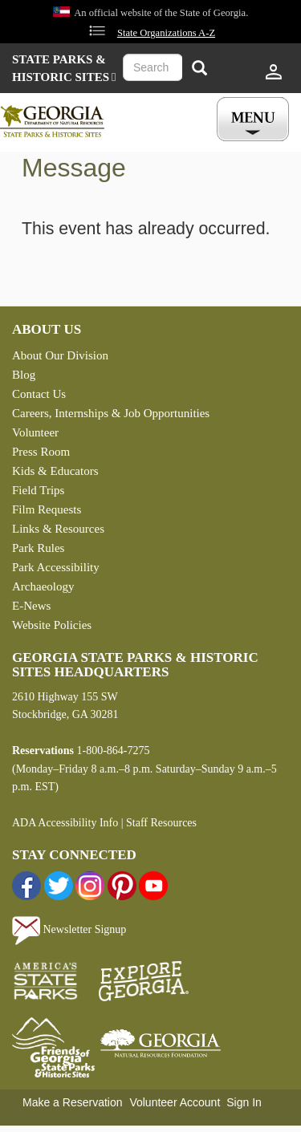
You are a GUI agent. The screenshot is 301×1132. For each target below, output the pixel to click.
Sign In (244, 1102)
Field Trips (38, 490)
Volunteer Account (174, 1102)
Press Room (41, 451)
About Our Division (60, 355)
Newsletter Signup (69, 929)
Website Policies (52, 625)
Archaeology (43, 586)
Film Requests (46, 509)
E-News (31, 605)
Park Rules (38, 548)
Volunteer (35, 432)
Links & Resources (58, 528)
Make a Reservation (72, 1102)
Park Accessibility (56, 567)
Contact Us (39, 393)
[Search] (199, 69)
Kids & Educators (55, 471)
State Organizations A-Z (166, 33)
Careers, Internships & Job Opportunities (110, 413)
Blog (23, 374)
